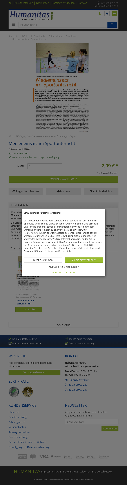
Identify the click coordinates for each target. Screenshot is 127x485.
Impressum (70, 272)
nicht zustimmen (44, 260)
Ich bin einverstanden (83, 260)
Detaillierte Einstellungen (63, 266)
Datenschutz (57, 272)
